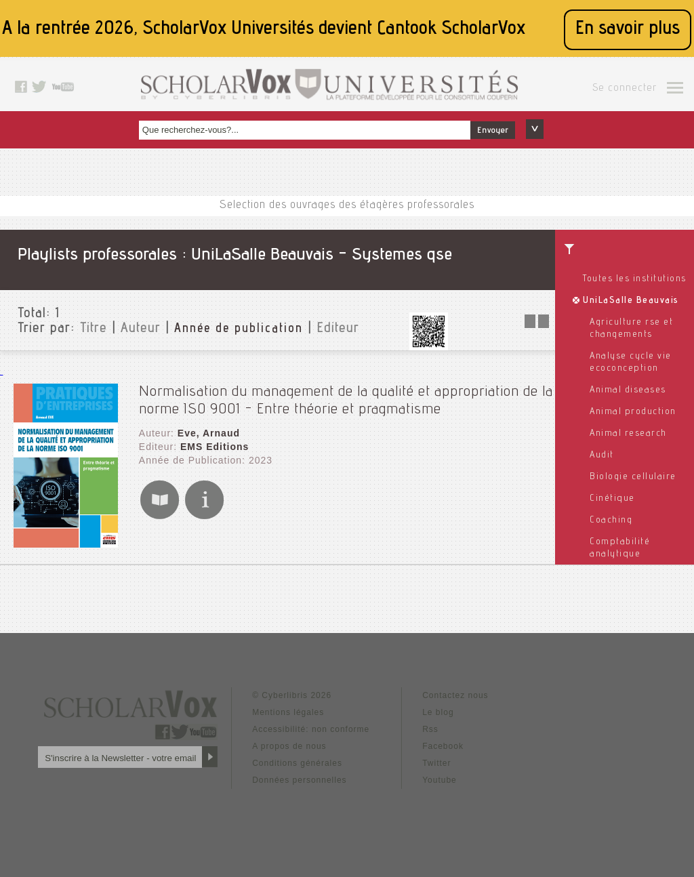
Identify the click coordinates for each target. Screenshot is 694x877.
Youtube (439, 780)
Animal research (628, 433)
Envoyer (492, 131)
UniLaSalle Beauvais (631, 301)
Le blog (437, 712)
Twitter (436, 763)
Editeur (338, 329)
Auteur (141, 329)
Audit (602, 455)
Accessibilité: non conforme (310, 729)
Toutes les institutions (635, 279)
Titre (93, 329)
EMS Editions (214, 446)
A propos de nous (289, 746)
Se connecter (624, 88)
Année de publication (238, 329)
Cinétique (612, 499)
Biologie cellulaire (633, 477)
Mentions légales (288, 712)
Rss (430, 729)
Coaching (611, 520)
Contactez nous (455, 695)
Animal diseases (628, 390)
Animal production (633, 412)
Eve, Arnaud (209, 433)
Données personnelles (299, 780)
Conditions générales (297, 763)
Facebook (443, 746)
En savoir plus (627, 29)
